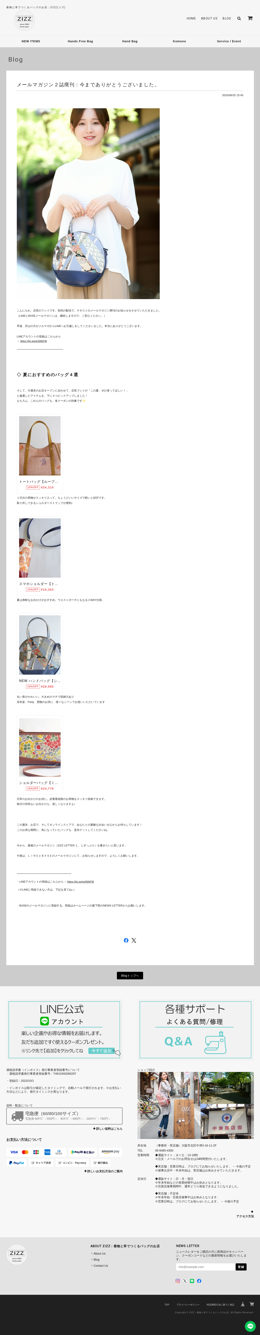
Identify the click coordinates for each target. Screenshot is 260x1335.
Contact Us (101, 1265)
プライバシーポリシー (188, 1304)
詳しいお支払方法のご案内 (105, 1171)
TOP (167, 1304)
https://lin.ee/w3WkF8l (33, 341)
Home (191, 18)
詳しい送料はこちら (109, 1128)
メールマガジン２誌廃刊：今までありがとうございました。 (88, 85)
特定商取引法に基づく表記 (220, 1304)
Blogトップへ (130, 975)
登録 (241, 1267)
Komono (179, 41)
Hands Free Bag (80, 41)
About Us (209, 18)
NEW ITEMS (31, 41)
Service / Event (229, 41)
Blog (227, 18)
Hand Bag (130, 41)
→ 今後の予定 (241, 1166)
